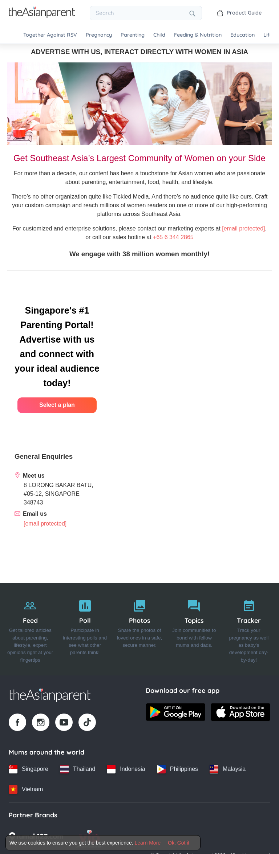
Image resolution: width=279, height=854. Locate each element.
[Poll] (85, 629)
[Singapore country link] (28, 769)
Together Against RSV (50, 35)
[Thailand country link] (77, 769)
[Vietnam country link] (26, 789)
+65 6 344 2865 (173, 237)
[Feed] (30, 629)
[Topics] (194, 629)
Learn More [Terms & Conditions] (148, 843)
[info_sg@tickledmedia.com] (45, 523)
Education (242, 35)
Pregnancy (99, 35)
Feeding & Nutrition (198, 35)
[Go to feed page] (42, 16)
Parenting (133, 35)
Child (159, 35)
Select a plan (57, 405)
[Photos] (139, 629)
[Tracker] (249, 629)
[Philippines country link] (177, 769)
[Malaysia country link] (228, 769)
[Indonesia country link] (126, 769)
